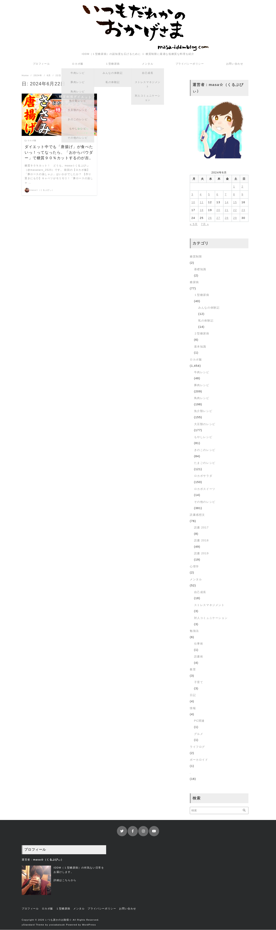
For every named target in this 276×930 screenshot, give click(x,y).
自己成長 (200, 592)
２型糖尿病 (201, 333)
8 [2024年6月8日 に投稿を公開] (234, 194)
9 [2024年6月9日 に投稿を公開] (242, 194)
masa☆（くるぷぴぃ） (42, 190)
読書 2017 (201, 527)
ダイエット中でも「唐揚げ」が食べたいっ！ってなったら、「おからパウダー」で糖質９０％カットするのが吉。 (59, 152)
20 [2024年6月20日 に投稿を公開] (218, 210)
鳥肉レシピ (201, 398)
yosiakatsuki (57, 925)
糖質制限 (196, 256)
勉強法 (194, 631)
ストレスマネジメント (209, 605)
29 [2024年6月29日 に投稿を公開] (235, 218)
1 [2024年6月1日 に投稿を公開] (234, 186)
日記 (193, 695)
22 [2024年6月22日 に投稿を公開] (235, 210)
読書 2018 (201, 540)
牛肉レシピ (201, 372)
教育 (193, 669)
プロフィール (41, 63)
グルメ (198, 734)
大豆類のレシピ (204, 424)
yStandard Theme (33, 925)
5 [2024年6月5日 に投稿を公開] (209, 194)
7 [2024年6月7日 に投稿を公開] (226, 194)
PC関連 (199, 720)
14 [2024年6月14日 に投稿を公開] (227, 202)
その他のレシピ (204, 502)
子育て (198, 682)
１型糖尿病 (113, 63)
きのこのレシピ (204, 450)
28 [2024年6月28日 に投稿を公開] (227, 218)
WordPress (89, 925)
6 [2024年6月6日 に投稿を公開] (217, 194)
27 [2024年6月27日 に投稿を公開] (218, 218)
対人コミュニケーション (211, 618)
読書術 (198, 656)
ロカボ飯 (77, 63)
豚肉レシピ (201, 385)
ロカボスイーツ (204, 489)
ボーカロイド (199, 759)
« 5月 (194, 224)
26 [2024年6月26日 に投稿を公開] (210, 218)
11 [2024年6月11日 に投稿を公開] (201, 202)
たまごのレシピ (204, 463)
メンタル (147, 63)
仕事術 (198, 643)
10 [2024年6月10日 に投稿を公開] (193, 202)
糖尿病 (194, 282)
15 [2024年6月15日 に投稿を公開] (235, 202)
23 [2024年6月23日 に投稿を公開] (243, 210)
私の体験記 (205, 320)
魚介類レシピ (203, 411)
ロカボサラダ (203, 476)
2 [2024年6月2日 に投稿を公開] (242, 186)
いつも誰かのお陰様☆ (58, 920)
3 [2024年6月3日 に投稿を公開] (192, 194)
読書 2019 (201, 553)
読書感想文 (197, 514)
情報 (193, 708)
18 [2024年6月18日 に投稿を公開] (201, 210)
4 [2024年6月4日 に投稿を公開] (201, 194)
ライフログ (197, 747)
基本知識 (200, 346)
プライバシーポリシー (190, 63)
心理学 (194, 566)
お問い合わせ (234, 63)
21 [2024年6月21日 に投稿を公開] (227, 210)
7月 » (205, 224)
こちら (66, 880)
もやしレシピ (203, 437)
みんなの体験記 (209, 307)
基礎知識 (200, 269)
